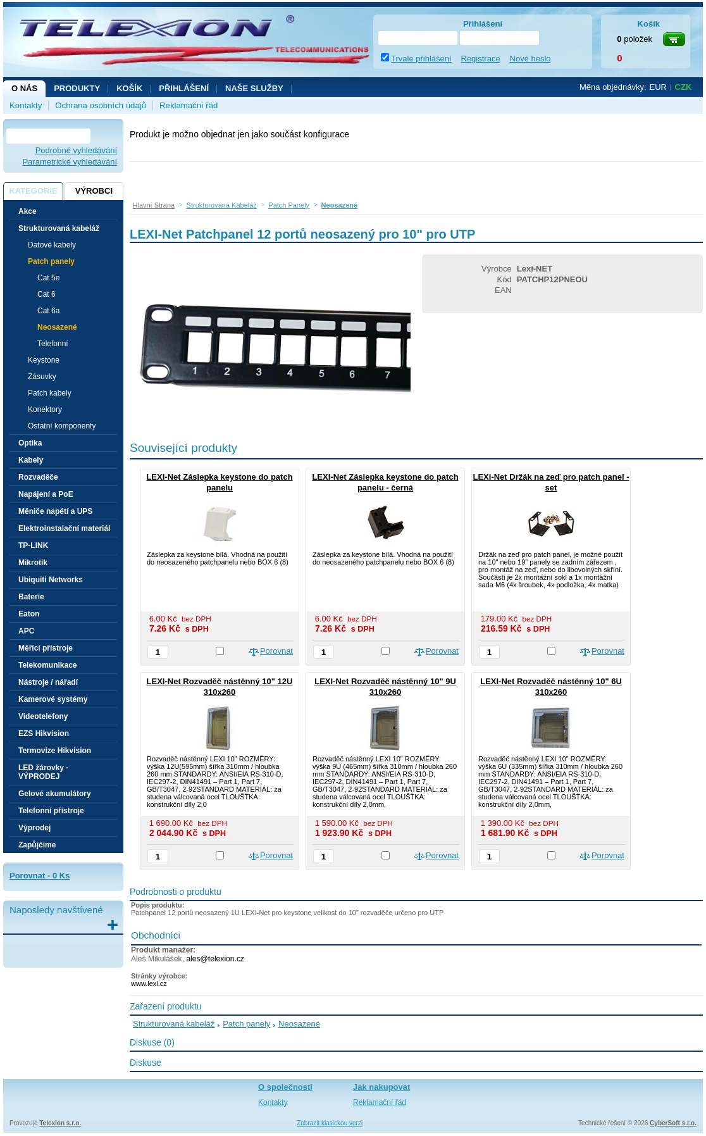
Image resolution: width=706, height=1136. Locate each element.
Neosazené (57, 327)
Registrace (480, 58)
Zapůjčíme (37, 844)
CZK (683, 87)
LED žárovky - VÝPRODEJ (43, 772)
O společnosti (285, 1087)
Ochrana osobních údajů (100, 105)
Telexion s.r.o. (60, 1123)
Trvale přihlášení (421, 58)
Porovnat (276, 651)
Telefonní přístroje (51, 810)
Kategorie (33, 191)
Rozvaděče (38, 477)
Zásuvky (42, 376)
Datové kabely (52, 244)
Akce (27, 211)
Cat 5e (48, 277)
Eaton (28, 613)
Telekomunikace (47, 665)
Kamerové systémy (52, 699)
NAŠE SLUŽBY (254, 88)
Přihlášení (184, 88)
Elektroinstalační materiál (64, 528)
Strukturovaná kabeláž (173, 1023)
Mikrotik (32, 562)
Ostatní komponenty (62, 425)
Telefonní (52, 343)
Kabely (30, 460)
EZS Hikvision (43, 733)
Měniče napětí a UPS (55, 511)
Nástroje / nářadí (48, 682)
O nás (24, 88)
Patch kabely (49, 393)
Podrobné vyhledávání (76, 150)
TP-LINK (33, 545)
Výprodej (34, 827)
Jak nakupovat (381, 1087)
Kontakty (25, 105)
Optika (30, 443)
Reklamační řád (188, 105)
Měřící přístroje (45, 648)
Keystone (43, 360)
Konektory (45, 409)
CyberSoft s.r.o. (673, 1123)
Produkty (77, 88)
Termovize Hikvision (54, 750)
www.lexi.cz (149, 983)
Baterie (31, 596)
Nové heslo (530, 58)
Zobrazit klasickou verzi (329, 1123)
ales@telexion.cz (215, 958)
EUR (658, 87)
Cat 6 (46, 294)
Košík (129, 88)
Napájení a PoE (45, 494)
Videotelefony (43, 716)
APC (26, 631)
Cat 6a (48, 310)
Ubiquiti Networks (50, 579)
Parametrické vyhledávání (69, 161)
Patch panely (246, 1023)
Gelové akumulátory (54, 793)
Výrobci (94, 191)
